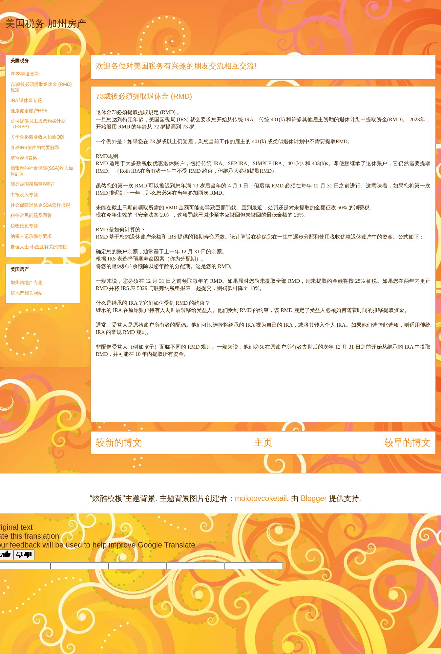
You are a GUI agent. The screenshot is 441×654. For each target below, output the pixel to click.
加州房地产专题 (26, 282)
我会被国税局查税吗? (32, 184)
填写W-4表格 (23, 158)
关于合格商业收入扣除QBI (37, 137)
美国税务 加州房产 (46, 23)
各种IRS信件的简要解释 (34, 147)
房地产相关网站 (26, 293)
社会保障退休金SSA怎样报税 (40, 205)
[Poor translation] (23, 554)
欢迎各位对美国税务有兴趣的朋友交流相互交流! (176, 66)
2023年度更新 (24, 73)
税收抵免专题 (24, 225)
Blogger (313, 498)
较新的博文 (119, 442)
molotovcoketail (261, 498)
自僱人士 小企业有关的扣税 (38, 246)
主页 (263, 442)
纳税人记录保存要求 (31, 236)
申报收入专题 (24, 194)
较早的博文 (407, 442)
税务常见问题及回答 (31, 215)
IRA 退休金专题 (26, 100)
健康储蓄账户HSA (29, 110)
